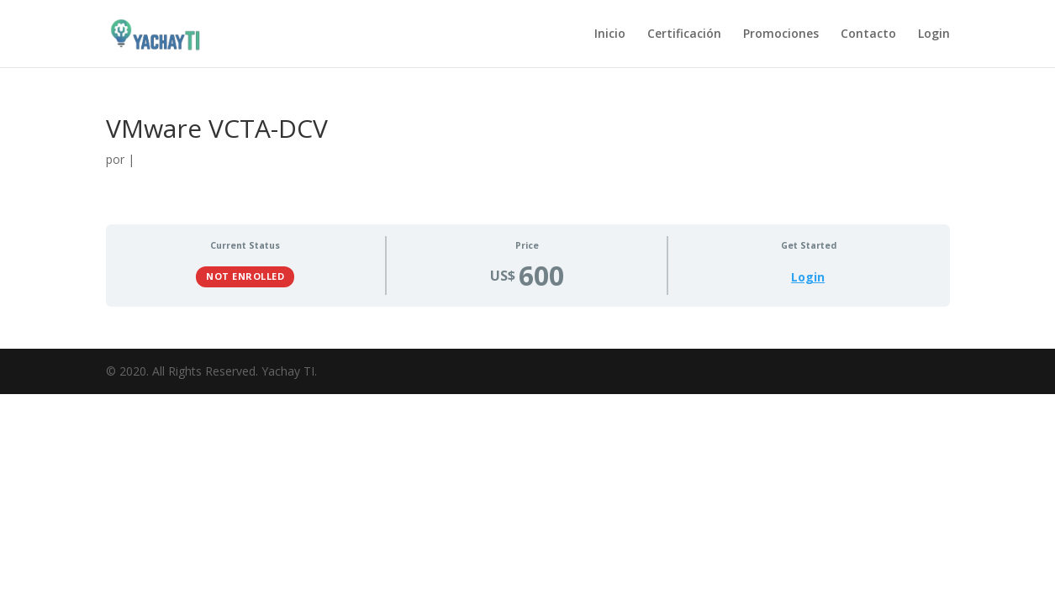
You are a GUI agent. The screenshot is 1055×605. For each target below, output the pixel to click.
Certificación (684, 34)
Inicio (609, 34)
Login (934, 34)
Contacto (868, 34)
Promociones (781, 34)
